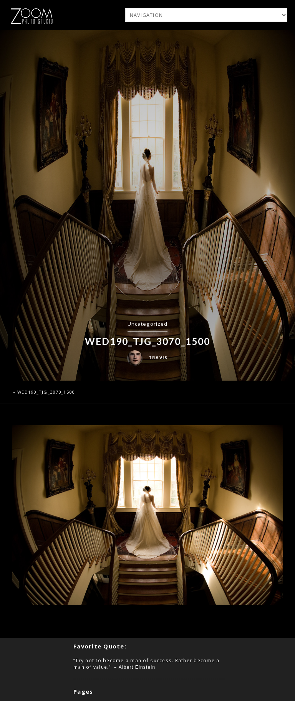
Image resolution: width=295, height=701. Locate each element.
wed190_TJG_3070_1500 (46, 392)
